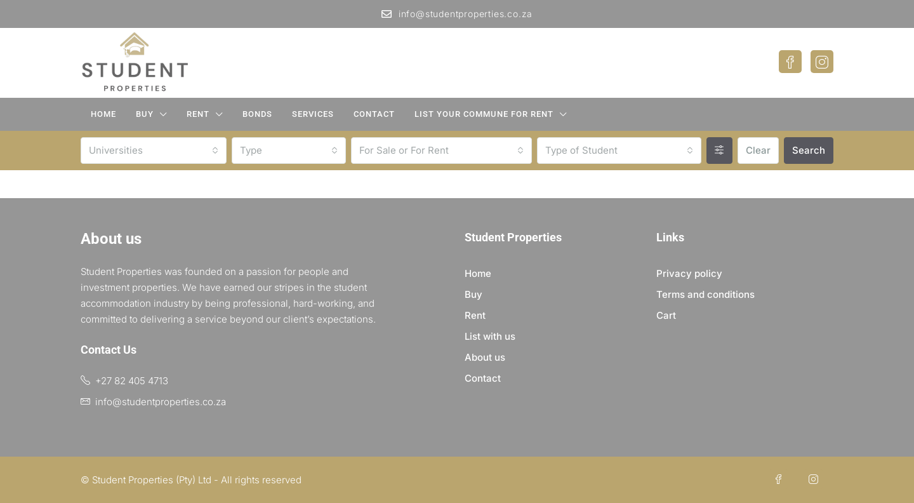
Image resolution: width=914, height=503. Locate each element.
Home (103, 114)
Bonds (257, 114)
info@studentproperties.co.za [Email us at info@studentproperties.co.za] (160, 402)
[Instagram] (816, 480)
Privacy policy (689, 273)
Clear (758, 150)
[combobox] (154, 150)
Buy (145, 114)
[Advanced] (719, 150)
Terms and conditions (705, 294)
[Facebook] (781, 480)
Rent (198, 114)
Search (808, 150)
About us (485, 357)
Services (313, 114)
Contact (374, 114)
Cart (666, 315)
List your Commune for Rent (483, 114)
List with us (490, 336)
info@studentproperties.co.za (457, 13)
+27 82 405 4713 (131, 381)
